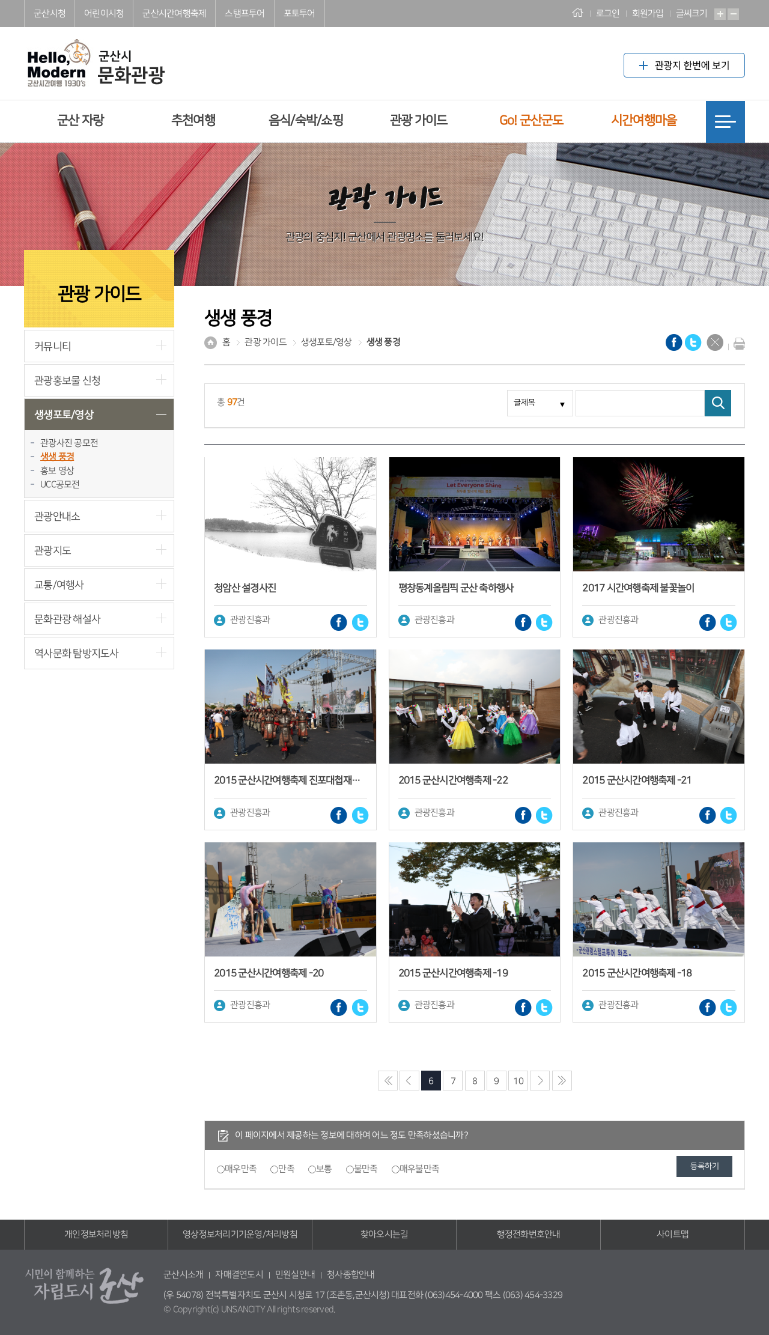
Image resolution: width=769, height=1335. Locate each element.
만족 (286, 1169)
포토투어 (299, 13)
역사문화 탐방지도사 (76, 653)
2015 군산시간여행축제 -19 (453, 973)
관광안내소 (57, 516)
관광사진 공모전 (69, 443)
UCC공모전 (60, 484)
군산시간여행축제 (174, 13)
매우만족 (241, 1169)
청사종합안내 (351, 1275)
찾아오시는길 (384, 1234)
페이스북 (338, 622)
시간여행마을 (644, 120)
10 (518, 1081)
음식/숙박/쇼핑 (306, 120)
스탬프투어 (244, 13)
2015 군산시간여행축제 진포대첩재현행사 (295, 780)
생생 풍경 (57, 457)
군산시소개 (183, 1275)
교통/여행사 (59, 585)
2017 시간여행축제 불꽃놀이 (638, 588)
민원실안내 (295, 1275)
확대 (720, 14)
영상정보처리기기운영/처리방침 (240, 1234)
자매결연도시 (239, 1275)
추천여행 (193, 120)
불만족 (366, 1169)
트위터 (360, 622)
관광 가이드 (419, 120)
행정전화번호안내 (529, 1234)
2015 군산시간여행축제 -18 (636, 973)
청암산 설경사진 (245, 588)
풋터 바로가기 (0, 0)
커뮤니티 (52, 346)
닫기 (715, 342)
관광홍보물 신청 (67, 380)
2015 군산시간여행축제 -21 (636, 780)
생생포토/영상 (63, 415)
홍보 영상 (57, 471)
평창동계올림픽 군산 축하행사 (456, 588)
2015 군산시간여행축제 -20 (268, 973)
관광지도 (52, 550)
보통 (324, 1169)
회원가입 (648, 13)
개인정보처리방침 (96, 1234)
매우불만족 (419, 1169)
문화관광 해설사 (67, 619)
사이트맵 (672, 1234)
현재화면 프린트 (736, 343)
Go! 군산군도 (531, 120)
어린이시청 (104, 13)
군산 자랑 (80, 120)
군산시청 (49, 13)
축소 (733, 14)
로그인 (608, 13)
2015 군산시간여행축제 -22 (453, 780)
